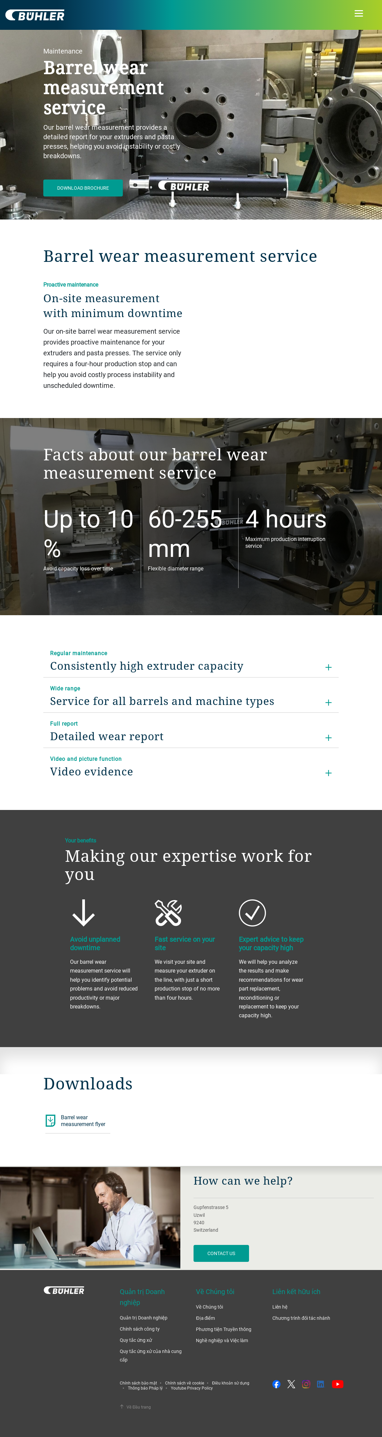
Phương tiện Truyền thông (223, 1329)
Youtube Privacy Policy (192, 1388)
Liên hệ (280, 1307)
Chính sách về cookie (184, 1383)
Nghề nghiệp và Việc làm (222, 1340)
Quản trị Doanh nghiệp (143, 1317)
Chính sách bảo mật (138, 1383)
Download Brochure (83, 188)
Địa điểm (205, 1318)
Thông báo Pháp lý (145, 1388)
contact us (221, 1253)
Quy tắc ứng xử (136, 1340)
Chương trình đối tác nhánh (301, 1318)
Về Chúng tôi (209, 1307)
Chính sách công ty (140, 1329)
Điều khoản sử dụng (231, 1383)
